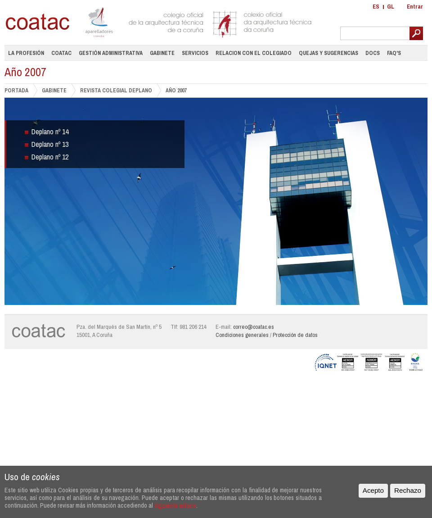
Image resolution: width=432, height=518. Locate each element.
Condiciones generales (242, 335)
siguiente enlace (175, 505)
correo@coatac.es (253, 327)
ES (376, 6)
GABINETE (54, 90)
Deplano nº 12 (50, 157)
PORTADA (16, 90)
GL (390, 6)
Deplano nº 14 (50, 131)
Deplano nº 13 (50, 144)
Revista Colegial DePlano (116, 90)
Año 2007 (176, 90)
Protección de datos (295, 335)
